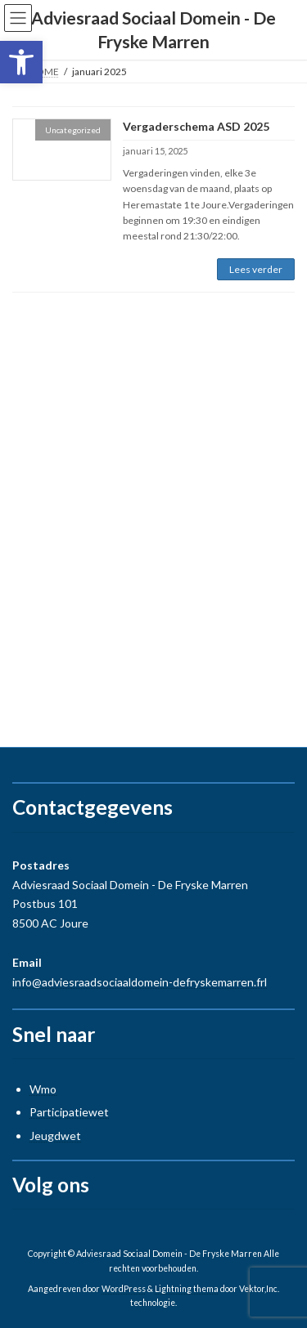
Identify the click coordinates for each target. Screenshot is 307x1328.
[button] (21, 62)
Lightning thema (187, 1289)
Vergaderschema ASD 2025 (196, 126)
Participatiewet (69, 1112)
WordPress (124, 1289)
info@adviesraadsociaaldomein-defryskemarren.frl (139, 982)
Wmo (42, 1089)
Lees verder (255, 269)
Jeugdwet (55, 1135)
